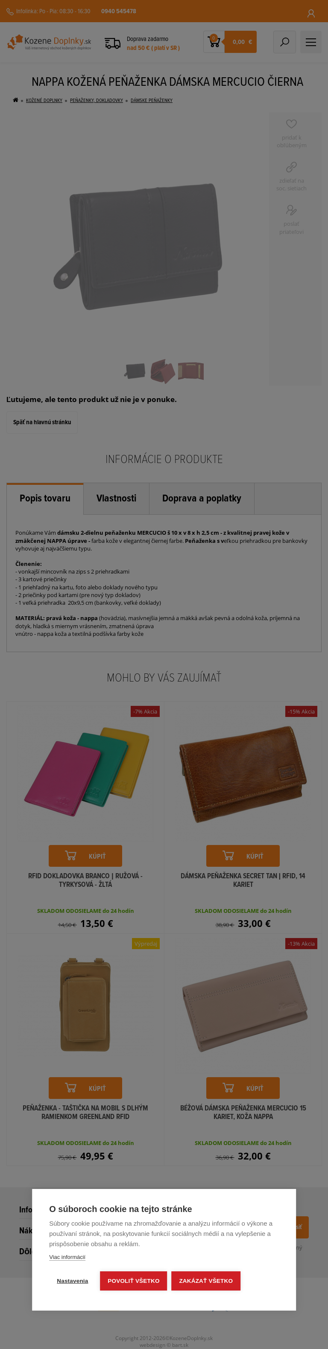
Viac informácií (67, 1257)
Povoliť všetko (134, 1281)
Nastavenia (72, 1281)
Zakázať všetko (206, 1281)
